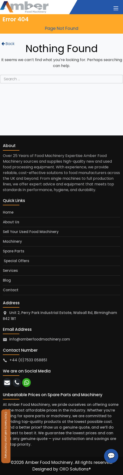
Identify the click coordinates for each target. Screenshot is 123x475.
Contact (10, 289)
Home (8, 212)
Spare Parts (13, 251)
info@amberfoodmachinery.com (39, 339)
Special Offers (16, 260)
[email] (7, 382)
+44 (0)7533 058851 (28, 360)
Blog (7, 280)
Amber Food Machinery (49, 462)
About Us (11, 222)
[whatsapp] (26, 382)
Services (10, 270)
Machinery (12, 241)
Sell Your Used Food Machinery (31, 231)
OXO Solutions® (75, 469)
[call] (17, 382)
